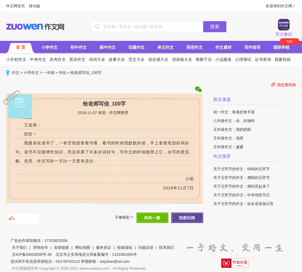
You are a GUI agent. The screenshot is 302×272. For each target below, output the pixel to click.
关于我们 (19, 247)
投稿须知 (124, 247)
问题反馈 (145, 247)
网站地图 (82, 247)
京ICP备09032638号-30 (32, 254)
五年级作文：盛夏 (228, 147)
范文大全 (136, 59)
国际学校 (281, 47)
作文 (15, 72)
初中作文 (78, 47)
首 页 (20, 47)
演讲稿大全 (182, 59)
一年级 (48, 72)
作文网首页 (15, 6)
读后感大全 (158, 59)
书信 (62, 72)
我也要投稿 (286, 85)
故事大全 (117, 59)
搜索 (214, 26)
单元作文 (165, 47)
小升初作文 (16, 59)
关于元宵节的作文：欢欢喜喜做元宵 (243, 204)
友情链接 (61, 247)
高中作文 (107, 47)
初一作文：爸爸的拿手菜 (234, 112)
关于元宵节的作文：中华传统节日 (241, 195)
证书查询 (263, 59)
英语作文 (194, 47)
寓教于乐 (204, 59)
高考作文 (58, 59)
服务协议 (103, 247)
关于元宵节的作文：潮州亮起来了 (241, 186)
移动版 (34, 6)
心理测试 (243, 59)
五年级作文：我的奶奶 (232, 129)
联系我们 (166, 247)
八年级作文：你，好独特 (234, 121)
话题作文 (136, 47)
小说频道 (223, 59)
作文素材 (223, 47)
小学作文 (49, 47)
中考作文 (38, 59)
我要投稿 (282, 59)
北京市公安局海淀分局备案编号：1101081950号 (96, 254)
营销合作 (40, 247)
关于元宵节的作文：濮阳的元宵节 (241, 177)
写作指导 (252, 47)
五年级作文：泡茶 (228, 138)
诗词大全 (97, 59)
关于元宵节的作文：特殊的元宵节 (241, 169)
